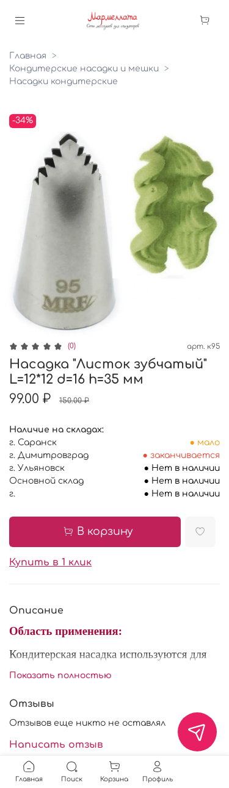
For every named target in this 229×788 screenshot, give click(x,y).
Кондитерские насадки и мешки (84, 68)
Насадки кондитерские (63, 81)
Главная (27, 55)
